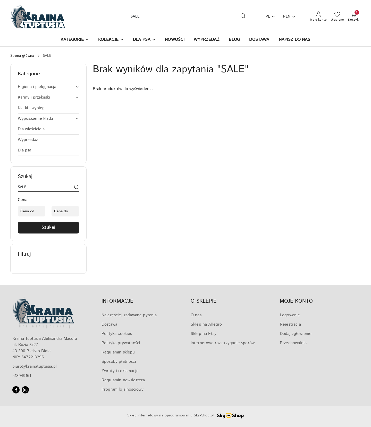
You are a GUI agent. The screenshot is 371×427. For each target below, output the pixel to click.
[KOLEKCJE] (111, 40)
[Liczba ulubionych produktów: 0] (337, 16)
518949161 (21, 376)
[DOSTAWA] (259, 40)
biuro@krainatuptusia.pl (34, 366)
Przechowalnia (293, 343)
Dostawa (109, 324)
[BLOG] (234, 40)
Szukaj (48, 227)
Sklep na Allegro (206, 324)
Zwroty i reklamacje (120, 371)
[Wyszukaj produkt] (188, 16)
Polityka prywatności (121, 343)
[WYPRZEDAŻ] (206, 40)
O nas (196, 315)
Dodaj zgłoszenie (296, 334)
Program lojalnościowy (123, 389)
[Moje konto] (318, 16)
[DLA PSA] (144, 40)
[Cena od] (31, 211)
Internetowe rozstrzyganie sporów (223, 343)
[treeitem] (48, 87)
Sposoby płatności (119, 362)
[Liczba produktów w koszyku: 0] (353, 16)
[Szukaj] (76, 188)
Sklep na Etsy (203, 334)
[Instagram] (25, 389)
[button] (74, 40)
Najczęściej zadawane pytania (129, 315)
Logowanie (290, 315)
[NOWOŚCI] (175, 40)
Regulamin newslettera (123, 380)
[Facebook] (16, 389)
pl (270, 16)
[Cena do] (65, 211)
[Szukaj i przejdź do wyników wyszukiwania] (243, 17)
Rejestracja (290, 324)
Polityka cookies (117, 334)
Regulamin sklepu (118, 352)
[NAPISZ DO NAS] (295, 40)
